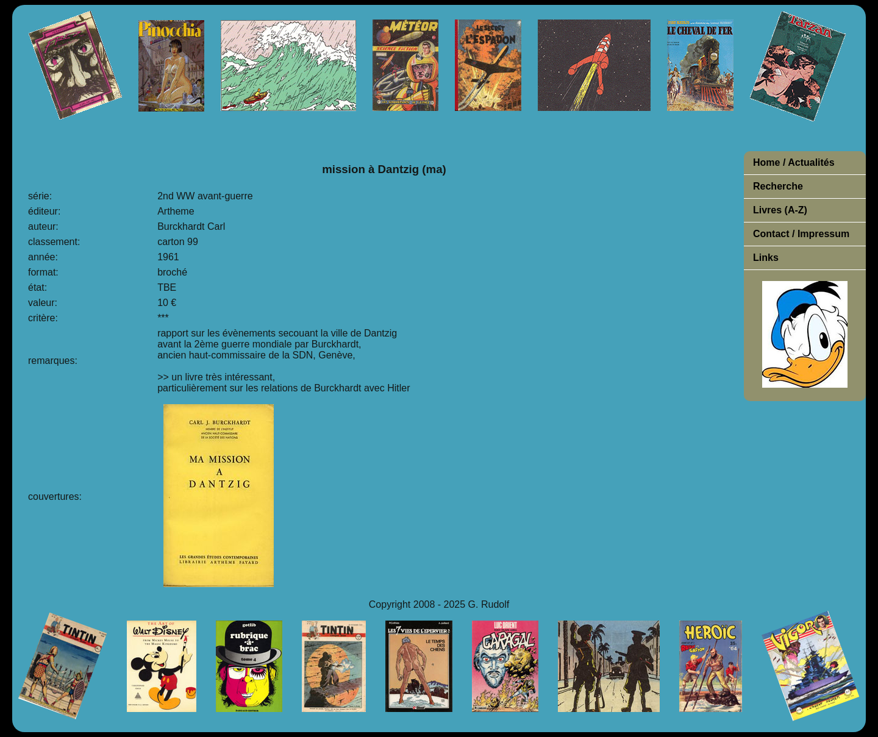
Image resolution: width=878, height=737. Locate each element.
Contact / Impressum (801, 234)
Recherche (778, 186)
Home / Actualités (794, 162)
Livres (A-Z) (780, 210)
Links (766, 257)
